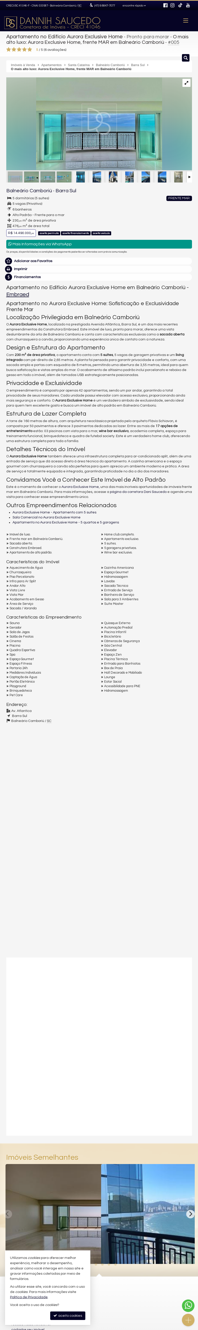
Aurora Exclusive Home (80, 485)
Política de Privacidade (29, 1297)
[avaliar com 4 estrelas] (24, 48)
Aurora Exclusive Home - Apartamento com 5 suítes (54, 511)
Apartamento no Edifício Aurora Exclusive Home (61, 36)
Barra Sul (57, 189)
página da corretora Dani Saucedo (138, 490)
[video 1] (99, 1000)
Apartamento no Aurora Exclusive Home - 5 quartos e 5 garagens (66, 521)
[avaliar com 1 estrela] (8, 48)
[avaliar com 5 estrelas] (29, 48)
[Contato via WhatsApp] (188, 1305)
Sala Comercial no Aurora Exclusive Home (47, 516)
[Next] (190, 1213)
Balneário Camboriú (25, 189)
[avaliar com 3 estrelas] (19, 48)
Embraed (17, 293)
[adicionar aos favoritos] (92, 1254)
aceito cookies (67, 1315)
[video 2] (99, 1089)
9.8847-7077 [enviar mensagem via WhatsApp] (104, 5)
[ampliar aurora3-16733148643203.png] (84, 123)
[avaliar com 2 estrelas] (14, 48)
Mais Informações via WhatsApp (40, 243)
